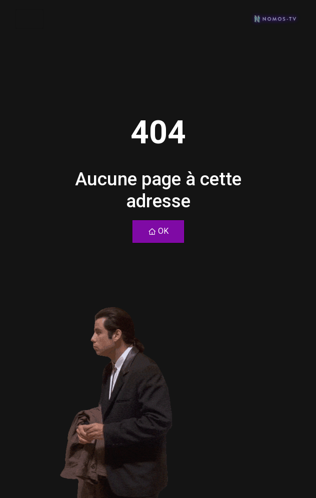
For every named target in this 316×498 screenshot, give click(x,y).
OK (158, 231)
